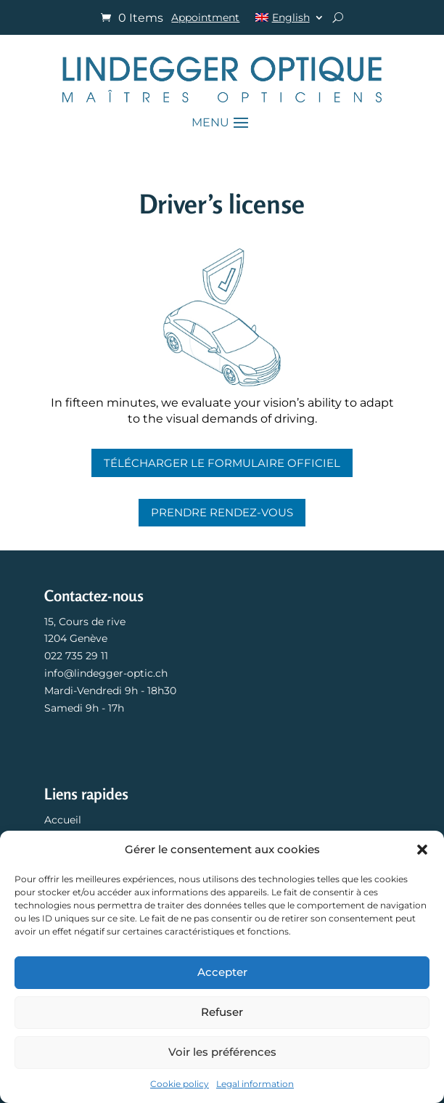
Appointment (205, 18)
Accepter (222, 972)
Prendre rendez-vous (222, 512)
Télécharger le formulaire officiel (222, 463)
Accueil (62, 819)
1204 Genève (75, 638)
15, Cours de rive (85, 621)
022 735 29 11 (76, 655)
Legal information (255, 1083)
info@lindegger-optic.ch (106, 673)
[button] (422, 849)
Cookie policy (179, 1083)
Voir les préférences (222, 1052)
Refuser (222, 1012)
